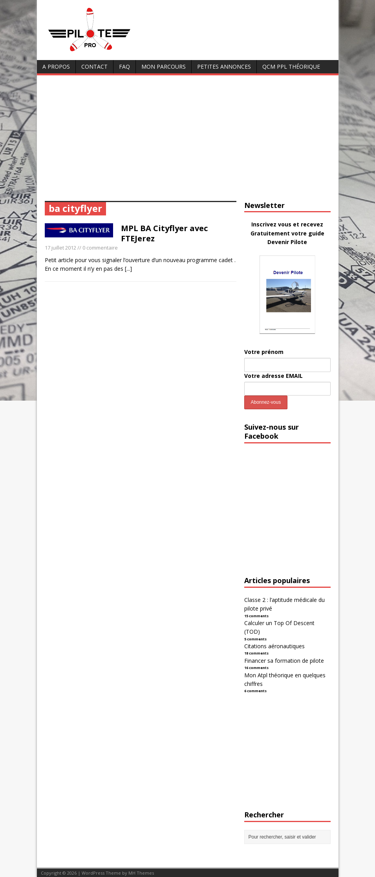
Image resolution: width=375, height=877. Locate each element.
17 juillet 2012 (60, 247)
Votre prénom (264, 352)
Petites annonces (224, 66)
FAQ (124, 66)
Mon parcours (163, 66)
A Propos (56, 66)
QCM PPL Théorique (291, 66)
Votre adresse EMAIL (273, 375)
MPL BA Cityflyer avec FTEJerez (164, 233)
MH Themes (141, 873)
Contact (94, 66)
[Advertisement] (188, 142)
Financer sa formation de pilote (284, 660)
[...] (128, 268)
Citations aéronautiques (274, 646)
